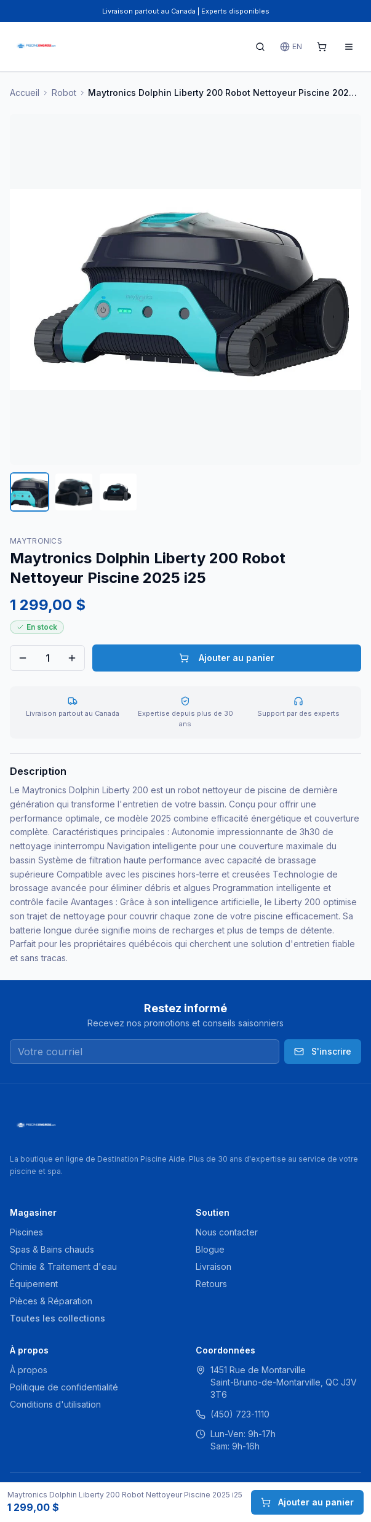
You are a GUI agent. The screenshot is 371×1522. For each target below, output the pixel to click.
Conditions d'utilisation (55, 1404)
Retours (211, 1283)
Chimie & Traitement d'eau (63, 1266)
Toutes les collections (57, 1318)
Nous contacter (227, 1232)
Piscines (26, 1232)
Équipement (34, 1283)
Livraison (213, 1266)
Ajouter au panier (226, 657)
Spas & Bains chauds (52, 1249)
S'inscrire (322, 1051)
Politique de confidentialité (64, 1387)
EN (291, 47)
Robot (64, 92)
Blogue (210, 1249)
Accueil (24, 92)
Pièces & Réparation (51, 1301)
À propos (28, 1370)
